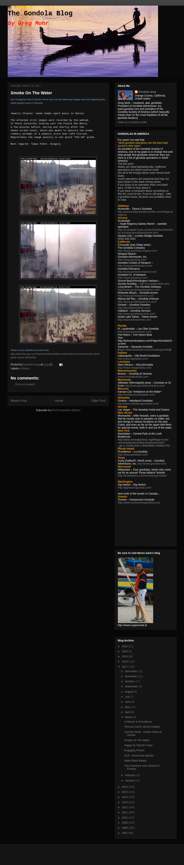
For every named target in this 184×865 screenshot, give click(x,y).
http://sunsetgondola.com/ (154, 283)
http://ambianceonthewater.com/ (136, 394)
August (129, 691)
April (128, 712)
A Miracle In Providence (138, 721)
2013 (125, 802)
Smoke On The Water (137, 740)
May (128, 707)
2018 (125, 661)
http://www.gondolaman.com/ (135, 331)
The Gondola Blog (40, 13)
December (131, 671)
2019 (125, 656)
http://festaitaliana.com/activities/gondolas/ (142, 475)
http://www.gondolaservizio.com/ (136, 313)
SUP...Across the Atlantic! (139, 755)
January (130, 780)
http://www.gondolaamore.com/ (136, 295)
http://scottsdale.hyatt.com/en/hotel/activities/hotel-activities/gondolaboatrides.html (145, 231)
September (132, 686)
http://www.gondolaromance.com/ (137, 271)
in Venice (24, 368)
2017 (125, 666)
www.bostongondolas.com (133, 376)
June (128, 701)
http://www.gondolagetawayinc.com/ (139, 289)
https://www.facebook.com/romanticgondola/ (144, 349)
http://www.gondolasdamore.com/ (137, 301)
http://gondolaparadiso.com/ (134, 307)
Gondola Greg (147, 91)
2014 (125, 796)
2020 (125, 651)
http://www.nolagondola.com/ (134, 367)
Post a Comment (25, 384)
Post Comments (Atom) (66, 410)
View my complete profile (132, 122)
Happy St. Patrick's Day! (138, 745)
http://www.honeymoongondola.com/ (139, 502)
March (129, 717)
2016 (125, 786)
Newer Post (19, 401)
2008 (125, 827)
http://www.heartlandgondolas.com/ (138, 403)
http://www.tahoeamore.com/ (134, 319)
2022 (125, 646)
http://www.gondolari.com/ (133, 454)
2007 (125, 832)
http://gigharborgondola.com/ (134, 487)
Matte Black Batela (135, 760)
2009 (125, 822)
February (130, 775)
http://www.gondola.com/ (132, 259)
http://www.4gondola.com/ (133, 358)
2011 (125, 812)
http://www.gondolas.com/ (133, 277)
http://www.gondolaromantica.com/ (145, 385)
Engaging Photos (134, 750)
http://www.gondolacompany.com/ (137, 250)
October (130, 681)
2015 (125, 791)
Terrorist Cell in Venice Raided (142, 726)
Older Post (98, 401)
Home (59, 401)
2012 (125, 807)
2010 (125, 817)
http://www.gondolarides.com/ (135, 265)
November (131, 676)
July (127, 696)
